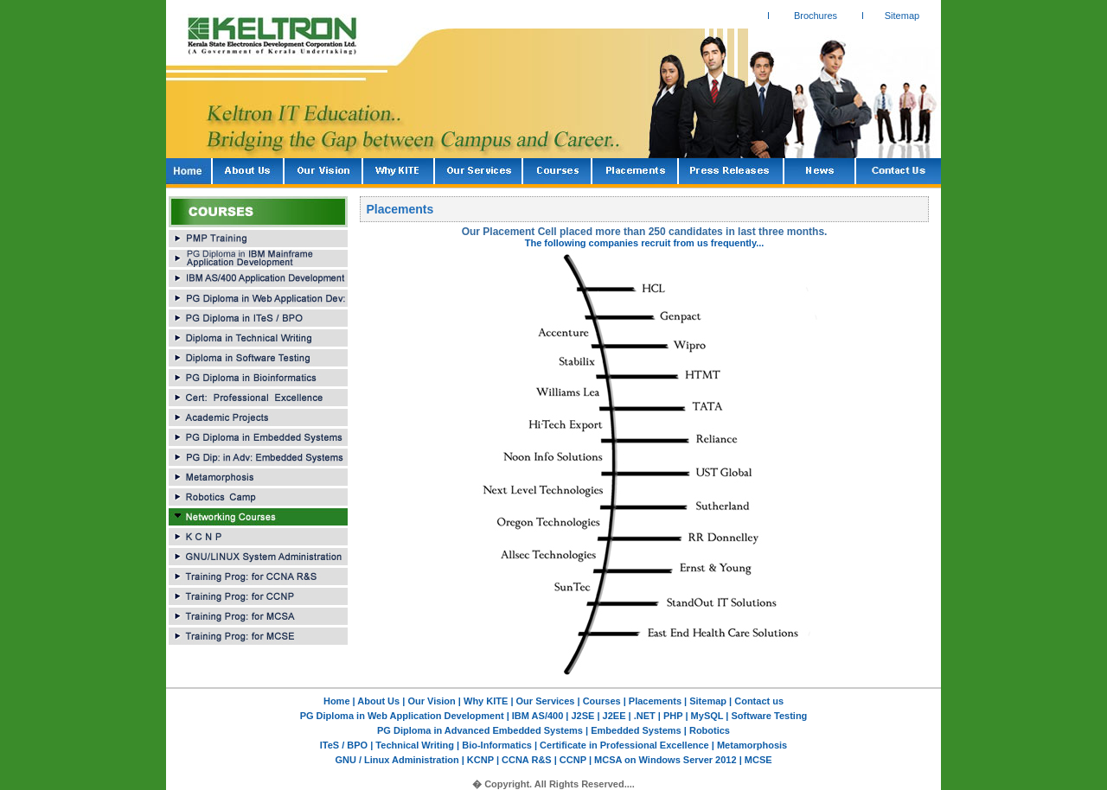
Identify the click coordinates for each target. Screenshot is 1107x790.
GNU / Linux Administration (398, 760)
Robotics (708, 730)
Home (336, 701)
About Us (378, 701)
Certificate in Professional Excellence (624, 745)
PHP (674, 715)
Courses (602, 701)
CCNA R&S (528, 760)
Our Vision (431, 701)
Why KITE (487, 701)
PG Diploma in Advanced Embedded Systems (480, 730)
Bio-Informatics (496, 745)
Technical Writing (415, 745)
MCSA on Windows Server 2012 (665, 760)
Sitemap (902, 15)
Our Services (545, 701)
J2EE (613, 715)
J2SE (585, 715)
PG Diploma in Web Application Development (403, 715)
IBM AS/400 (539, 715)
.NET (643, 715)
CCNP (573, 760)
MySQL (707, 715)
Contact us (759, 701)
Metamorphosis (750, 745)
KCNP (480, 760)
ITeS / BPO (345, 745)
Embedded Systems (637, 730)
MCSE (757, 760)
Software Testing (767, 715)
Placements (655, 701)
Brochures (815, 15)
